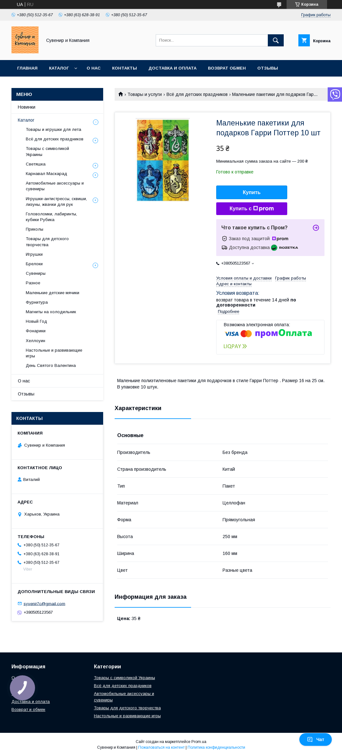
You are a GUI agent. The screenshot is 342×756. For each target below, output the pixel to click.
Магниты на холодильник (51, 311)
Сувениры (36, 273)
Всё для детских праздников (197, 94)
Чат (315, 739)
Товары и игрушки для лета (53, 129)
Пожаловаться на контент (161, 747)
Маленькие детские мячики (52, 292)
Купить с (252, 209)
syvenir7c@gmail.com (44, 603)
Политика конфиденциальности (216, 747)
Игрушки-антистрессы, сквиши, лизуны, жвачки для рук (56, 201)
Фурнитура (37, 302)
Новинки (26, 107)
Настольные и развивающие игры (54, 353)
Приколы (34, 229)
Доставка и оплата (172, 68)
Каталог (59, 68)
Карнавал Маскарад (46, 173)
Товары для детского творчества (47, 241)
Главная (27, 68)
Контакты (124, 68)
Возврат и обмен (28, 709)
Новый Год (36, 321)
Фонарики (36, 330)
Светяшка (36, 164)
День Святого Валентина (51, 365)
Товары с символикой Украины (47, 151)
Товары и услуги (144, 94)
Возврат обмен (227, 68)
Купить (252, 192)
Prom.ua (198, 741)
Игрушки (34, 254)
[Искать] (276, 40)
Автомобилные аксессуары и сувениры (55, 186)
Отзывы (267, 68)
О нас (94, 68)
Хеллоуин (35, 340)
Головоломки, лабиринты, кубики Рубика (51, 217)
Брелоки (34, 263)
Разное (33, 282)
